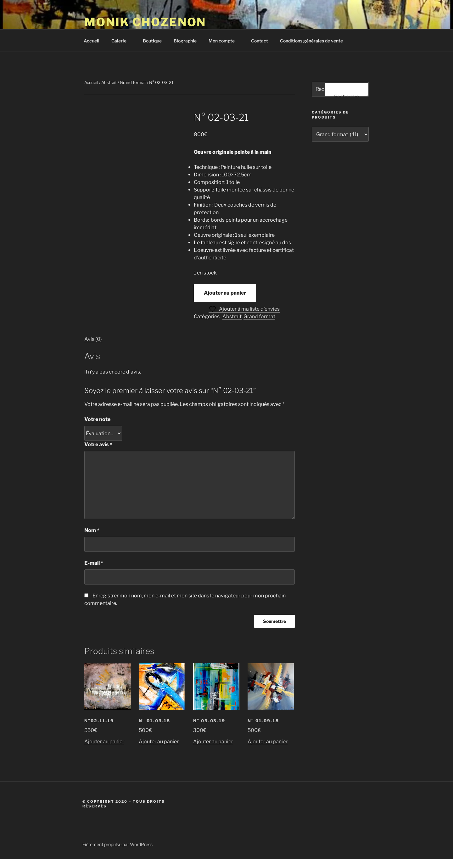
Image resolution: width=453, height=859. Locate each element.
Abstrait (109, 82)
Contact (259, 40)
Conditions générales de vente (311, 40)
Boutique (152, 40)
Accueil (91, 40)
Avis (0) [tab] (93, 339)
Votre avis (98, 444)
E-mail (93, 563)
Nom (91, 530)
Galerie (121, 40)
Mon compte (225, 40)
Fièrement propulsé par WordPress (117, 844)
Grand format (133, 82)
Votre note (97, 419)
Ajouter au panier (225, 293)
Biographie (185, 40)
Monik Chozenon (145, 22)
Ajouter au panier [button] (104, 742)
